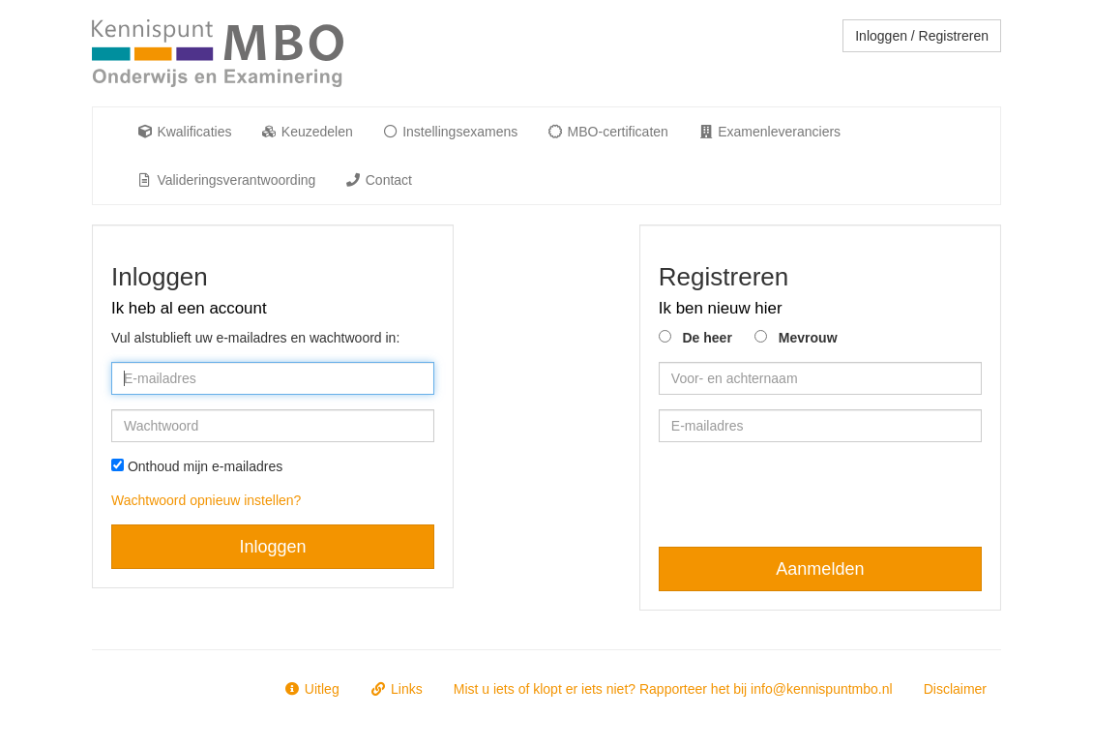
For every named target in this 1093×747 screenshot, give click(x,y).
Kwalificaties (183, 131)
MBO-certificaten (607, 131)
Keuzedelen (306, 131)
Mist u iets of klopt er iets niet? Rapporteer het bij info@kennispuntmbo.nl (673, 689)
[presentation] (806, 494)
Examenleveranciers (769, 131)
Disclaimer (955, 689)
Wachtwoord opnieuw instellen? (206, 500)
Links (396, 689)
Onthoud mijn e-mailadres (205, 466)
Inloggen (273, 546)
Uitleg (311, 689)
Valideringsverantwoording (225, 180)
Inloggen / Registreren (922, 36)
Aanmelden (820, 569)
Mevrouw (808, 337)
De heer (706, 337)
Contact (378, 180)
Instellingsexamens (449, 131)
